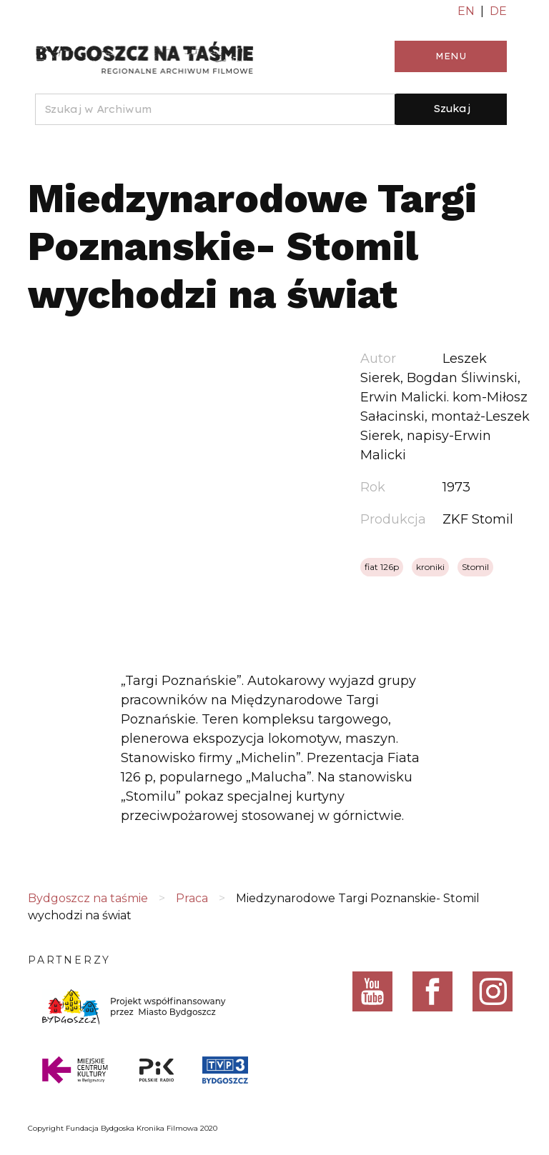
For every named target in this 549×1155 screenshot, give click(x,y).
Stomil (475, 566)
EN (466, 11)
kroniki (430, 566)
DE (498, 11)
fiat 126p (382, 566)
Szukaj (451, 108)
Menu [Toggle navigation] (450, 56)
